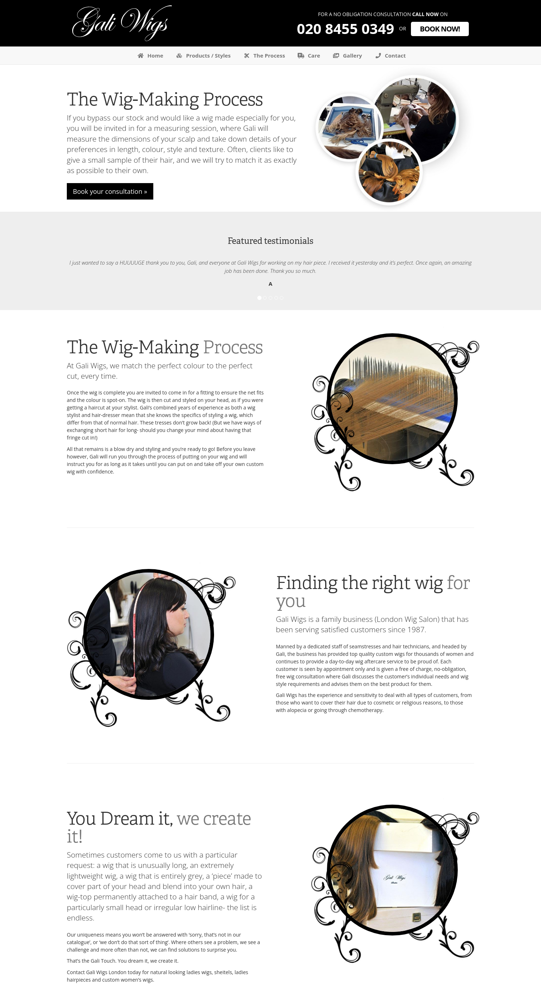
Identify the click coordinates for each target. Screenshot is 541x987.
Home (149, 55)
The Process (263, 55)
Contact (389, 55)
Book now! (440, 29)
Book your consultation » (110, 191)
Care (308, 55)
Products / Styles (202, 55)
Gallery (346, 55)
